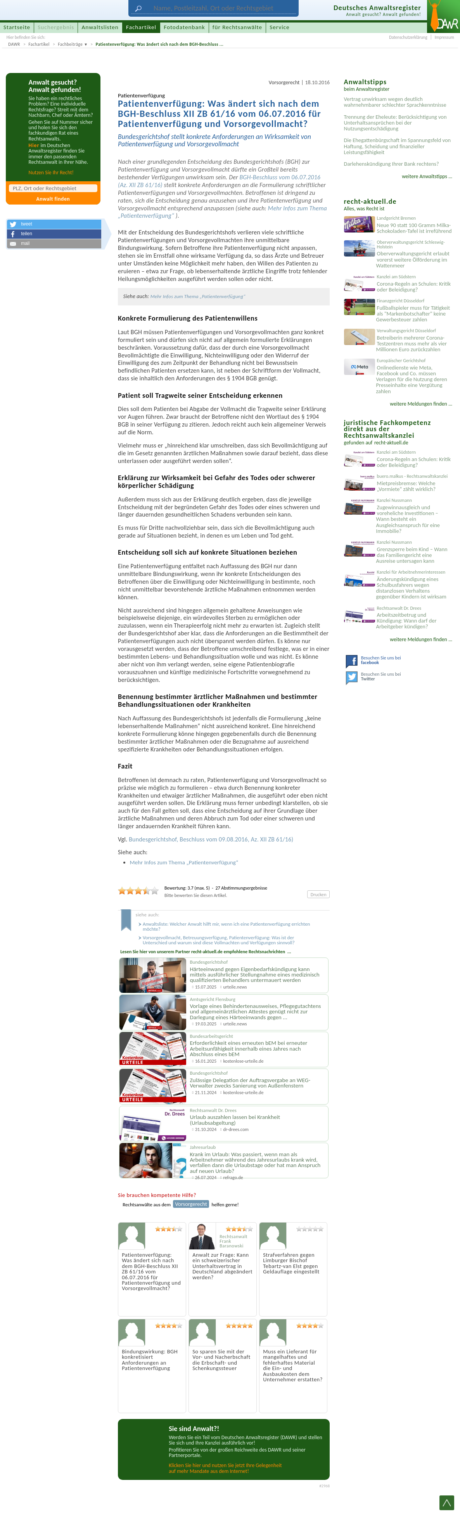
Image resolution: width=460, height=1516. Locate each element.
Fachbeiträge (70, 44)
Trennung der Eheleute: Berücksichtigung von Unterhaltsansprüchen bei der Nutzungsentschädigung (395, 122)
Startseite (16, 27)
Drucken (319, 894)
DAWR (14, 44)
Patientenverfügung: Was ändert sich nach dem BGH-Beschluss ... (160, 44)
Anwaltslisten (100, 27)
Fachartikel (38, 44)
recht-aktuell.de (391, 442)
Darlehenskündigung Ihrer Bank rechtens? (391, 163)
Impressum (444, 37)
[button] (54, 224)
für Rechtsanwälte (237, 27)
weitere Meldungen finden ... (421, 404)
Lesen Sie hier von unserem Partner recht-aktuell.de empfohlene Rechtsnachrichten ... (205, 951)
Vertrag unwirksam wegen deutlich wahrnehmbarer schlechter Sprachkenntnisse (395, 101)
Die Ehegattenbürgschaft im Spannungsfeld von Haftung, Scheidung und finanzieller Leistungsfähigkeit (397, 146)
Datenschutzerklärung (408, 37)
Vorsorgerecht (284, 82)
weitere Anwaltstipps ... (427, 176)
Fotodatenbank (184, 27)
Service (279, 27)
